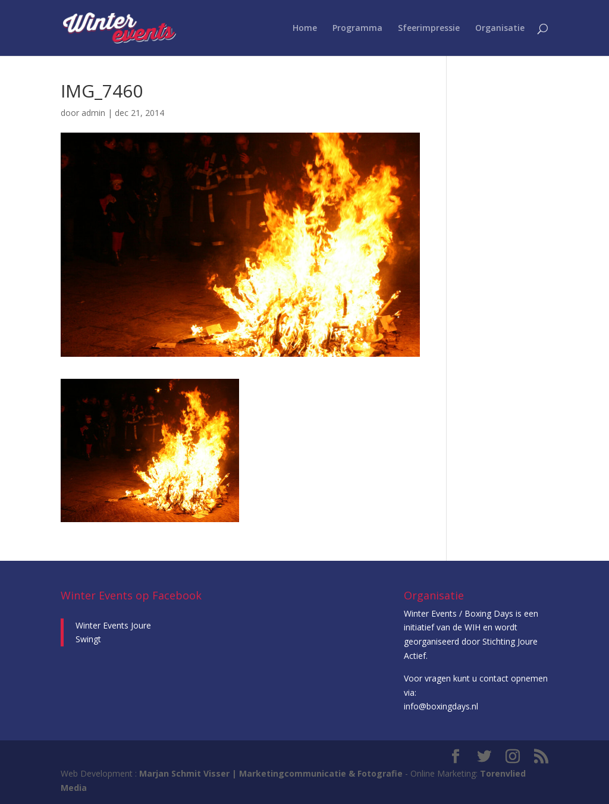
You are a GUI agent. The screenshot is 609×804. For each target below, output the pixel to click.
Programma (357, 28)
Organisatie (500, 28)
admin (93, 112)
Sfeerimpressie (429, 28)
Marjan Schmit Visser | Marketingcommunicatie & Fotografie (271, 773)
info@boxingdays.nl (441, 706)
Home (305, 28)
